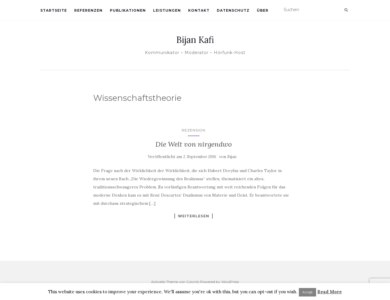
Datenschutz (233, 10)
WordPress (230, 282)
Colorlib (192, 282)
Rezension (193, 130)
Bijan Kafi (195, 39)
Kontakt (198, 10)
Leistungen (167, 10)
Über (262, 10)
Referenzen (88, 10)
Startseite (53, 10)
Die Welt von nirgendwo (193, 144)
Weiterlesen (193, 216)
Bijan (231, 156)
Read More (329, 291)
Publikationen (128, 10)
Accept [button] (307, 292)
